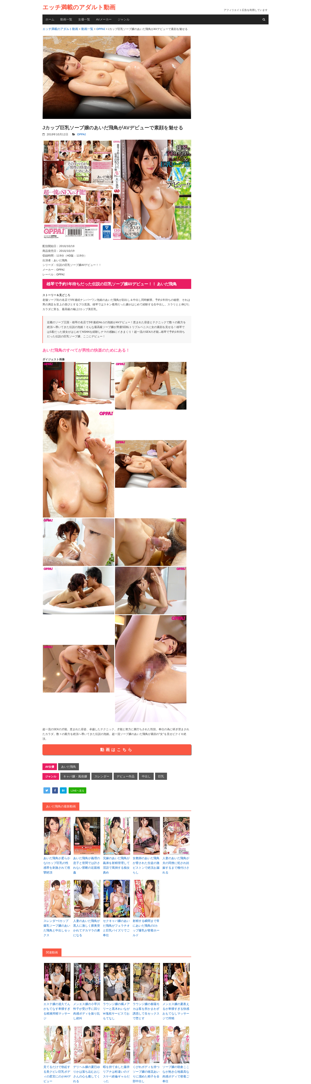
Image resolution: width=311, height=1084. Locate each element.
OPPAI (81, 133)
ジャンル (124, 19)
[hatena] (63, 788)
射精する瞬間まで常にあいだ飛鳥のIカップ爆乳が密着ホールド (146, 917)
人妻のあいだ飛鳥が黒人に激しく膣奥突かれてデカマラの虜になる (87, 917)
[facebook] (55, 788)
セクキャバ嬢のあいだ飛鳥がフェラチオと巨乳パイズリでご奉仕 (117, 917)
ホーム (49, 19)
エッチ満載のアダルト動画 (78, 7)
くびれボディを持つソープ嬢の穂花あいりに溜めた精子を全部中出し (146, 1058)
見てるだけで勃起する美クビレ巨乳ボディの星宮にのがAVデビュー (57, 1058)
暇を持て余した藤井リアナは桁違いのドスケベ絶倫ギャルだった (117, 1056)
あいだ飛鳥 (68, 765)
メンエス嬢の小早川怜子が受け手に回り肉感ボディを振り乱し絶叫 (87, 995)
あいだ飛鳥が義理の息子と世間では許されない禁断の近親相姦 (87, 860)
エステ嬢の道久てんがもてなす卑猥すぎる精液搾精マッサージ (57, 995)
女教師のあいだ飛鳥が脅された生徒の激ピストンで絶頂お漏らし (146, 860)
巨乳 (154, 774)
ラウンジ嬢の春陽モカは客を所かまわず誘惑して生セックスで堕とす (146, 997)
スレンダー (99, 774)
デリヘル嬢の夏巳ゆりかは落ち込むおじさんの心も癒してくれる (87, 1056)
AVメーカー (104, 19)
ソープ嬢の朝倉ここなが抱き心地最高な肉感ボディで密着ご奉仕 (176, 1056)
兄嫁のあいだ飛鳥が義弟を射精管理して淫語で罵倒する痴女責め (117, 860)
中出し (141, 774)
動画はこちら (116, 748)
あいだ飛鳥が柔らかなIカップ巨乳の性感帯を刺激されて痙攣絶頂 (57, 860)
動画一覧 (66, 19)
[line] (77, 788)
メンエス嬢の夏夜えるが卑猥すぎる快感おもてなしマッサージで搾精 (176, 997)
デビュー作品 (121, 774)
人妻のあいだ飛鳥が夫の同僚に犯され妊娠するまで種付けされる (176, 860)
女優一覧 (84, 19)
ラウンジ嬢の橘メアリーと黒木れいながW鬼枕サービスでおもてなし (117, 997)
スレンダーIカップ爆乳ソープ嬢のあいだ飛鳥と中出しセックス (57, 917)
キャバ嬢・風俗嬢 (74, 774)
